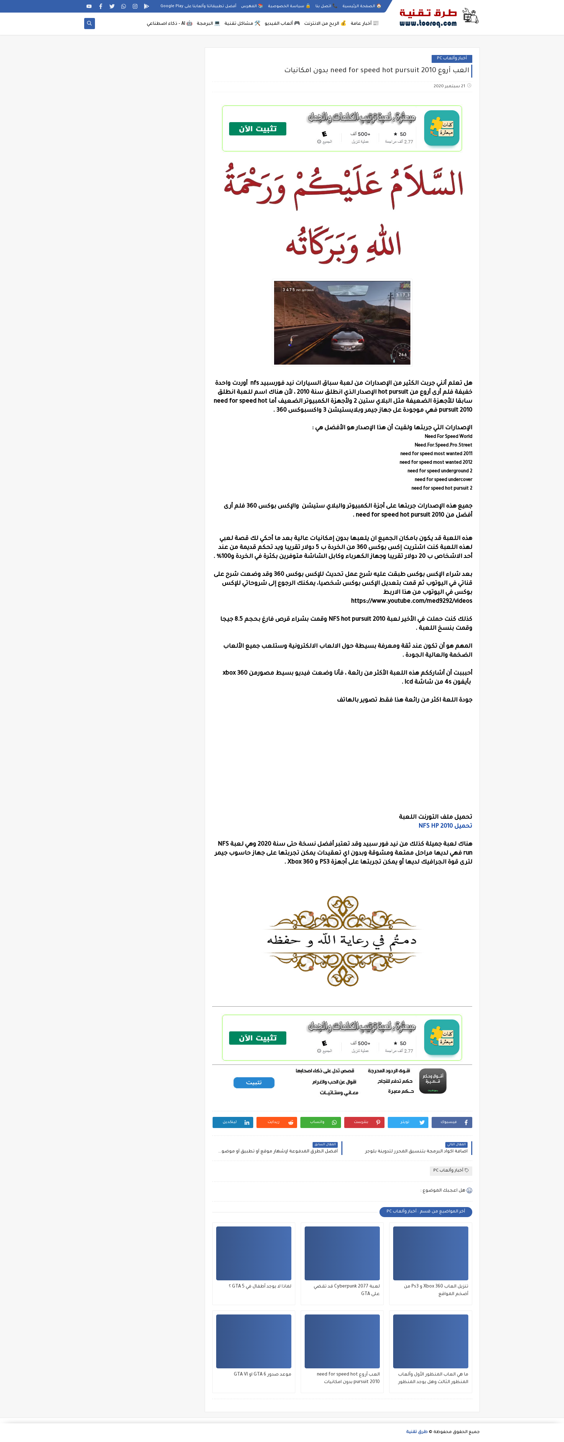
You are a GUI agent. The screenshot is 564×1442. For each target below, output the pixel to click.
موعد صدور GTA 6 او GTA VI (262, 1374)
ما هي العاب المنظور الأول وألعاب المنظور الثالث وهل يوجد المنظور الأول (433, 1379)
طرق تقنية (417, 1432)
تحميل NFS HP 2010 (445, 826)
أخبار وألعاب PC (452, 58)
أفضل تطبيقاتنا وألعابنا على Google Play (198, 6)
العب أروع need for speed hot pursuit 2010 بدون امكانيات (348, 1378)
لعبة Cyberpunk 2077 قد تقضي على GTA (347, 1290)
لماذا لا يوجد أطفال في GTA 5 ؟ (260, 1286)
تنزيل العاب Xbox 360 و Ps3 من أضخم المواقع (436, 1290)
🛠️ (242, 24)
